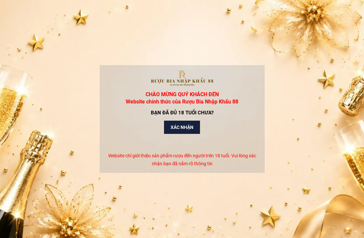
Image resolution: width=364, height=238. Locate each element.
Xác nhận (182, 127)
